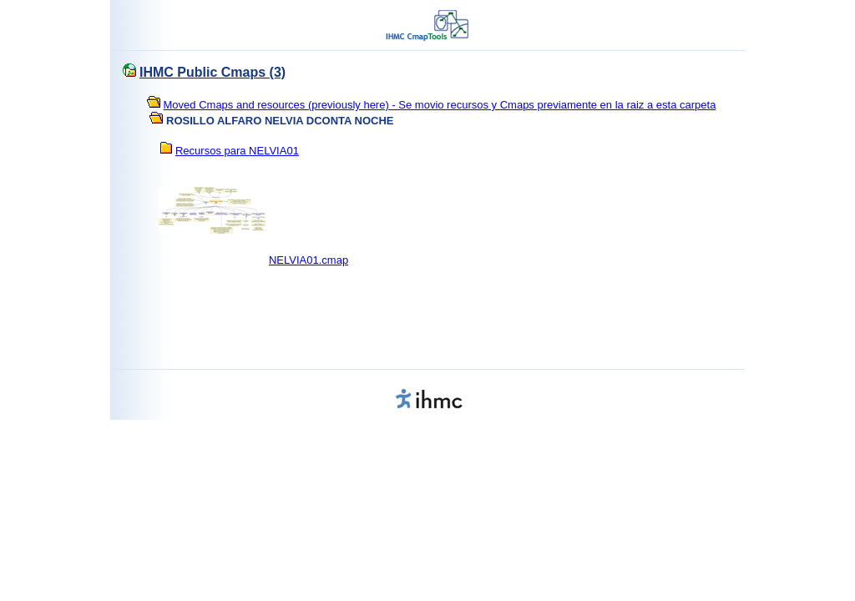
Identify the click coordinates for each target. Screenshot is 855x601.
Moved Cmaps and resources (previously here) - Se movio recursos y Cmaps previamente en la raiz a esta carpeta (440, 104)
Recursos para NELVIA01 (237, 150)
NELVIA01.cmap (308, 260)
